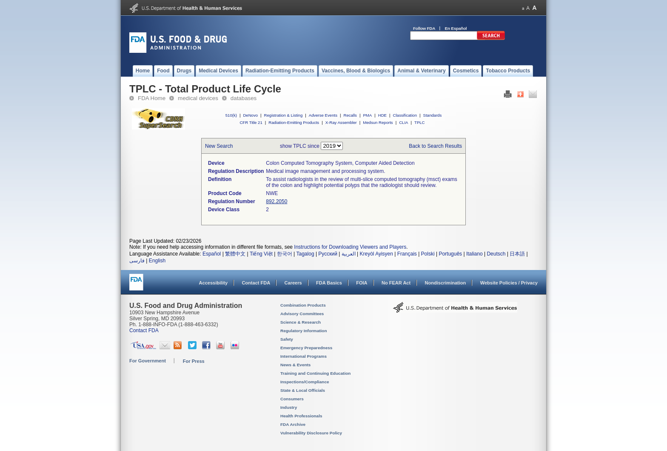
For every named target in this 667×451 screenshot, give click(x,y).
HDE (382, 115)
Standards (432, 115)
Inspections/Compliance (304, 381)
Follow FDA (424, 28)
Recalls (349, 115)
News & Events (295, 364)
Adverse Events (323, 115)
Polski (428, 254)
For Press (194, 361)
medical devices (198, 98)
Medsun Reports (378, 122)
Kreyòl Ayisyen (376, 254)
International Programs (303, 356)
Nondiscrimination (445, 282)
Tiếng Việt (261, 254)
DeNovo (250, 115)
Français (407, 254)
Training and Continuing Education (315, 373)
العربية (349, 254)
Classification (405, 115)
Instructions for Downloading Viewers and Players (350, 247)
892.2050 (276, 201)
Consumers (292, 398)
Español (211, 254)
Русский (327, 254)
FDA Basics (329, 282)
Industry (288, 407)
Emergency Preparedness (306, 347)
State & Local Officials (302, 390)
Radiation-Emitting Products (293, 122)
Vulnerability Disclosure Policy (311, 433)
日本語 (517, 254)
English (157, 261)
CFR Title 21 (250, 122)
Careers (293, 282)
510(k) (231, 115)
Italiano (474, 254)
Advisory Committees (302, 313)
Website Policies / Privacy (509, 282)
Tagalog (305, 254)
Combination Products (303, 305)
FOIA (361, 282)
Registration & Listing (283, 115)
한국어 (284, 254)
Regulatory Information (303, 330)
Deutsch (496, 254)
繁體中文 (235, 254)
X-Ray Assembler (341, 122)
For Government (147, 360)
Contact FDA (256, 282)
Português (450, 254)
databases (244, 98)
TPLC (419, 122)
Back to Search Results (435, 146)
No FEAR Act (396, 282)
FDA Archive (292, 424)
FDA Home (151, 98)
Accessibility (213, 282)
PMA (367, 115)
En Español (456, 28)
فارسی (137, 261)
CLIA (403, 122)
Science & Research (300, 322)
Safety (286, 339)
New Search (219, 146)
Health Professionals (301, 416)
